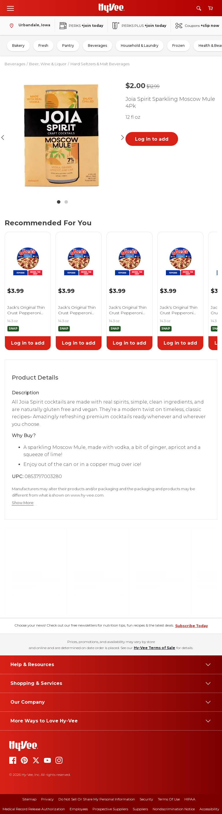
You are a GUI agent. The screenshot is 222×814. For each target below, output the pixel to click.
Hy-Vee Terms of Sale (154, 648)
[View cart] (210, 8)
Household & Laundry (139, 45)
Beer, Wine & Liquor (47, 64)
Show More (23, 503)
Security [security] (146, 799)
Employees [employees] (79, 809)
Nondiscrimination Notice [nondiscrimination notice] (174, 809)
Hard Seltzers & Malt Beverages (100, 64)
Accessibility (209, 809)
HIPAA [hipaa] (189, 799)
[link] (28, 253)
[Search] (199, 8)
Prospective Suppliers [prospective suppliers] (110, 809)
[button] (62, 137)
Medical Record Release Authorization (34, 809)
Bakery (18, 45)
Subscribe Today (191, 626)
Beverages (97, 45)
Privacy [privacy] (47, 799)
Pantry (68, 45)
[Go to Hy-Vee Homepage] (112, 8)
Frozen (178, 45)
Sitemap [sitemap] (29, 799)
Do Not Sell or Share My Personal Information (96, 799)
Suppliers (140, 809)
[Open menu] (10, 8)
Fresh (43, 45)
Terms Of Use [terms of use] (169, 799)
